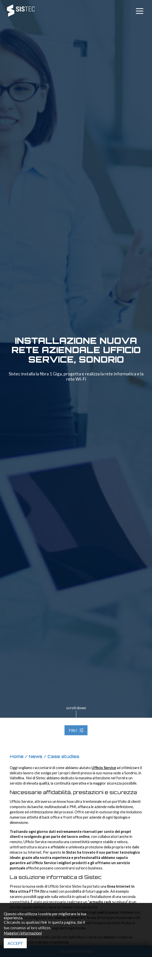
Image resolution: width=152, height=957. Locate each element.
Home (17, 756)
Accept (15, 943)
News (35, 756)
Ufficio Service (104, 768)
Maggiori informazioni (23, 933)
